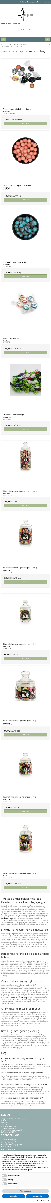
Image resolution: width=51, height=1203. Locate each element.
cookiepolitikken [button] (20, 1159)
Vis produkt (25, 123)
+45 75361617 (46, 2)
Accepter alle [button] (37, 1196)
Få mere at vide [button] (25, 1191)
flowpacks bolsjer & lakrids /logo (16, 998)
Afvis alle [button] (13, 1196)
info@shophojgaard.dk (29, 2)
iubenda (47, 1201)
